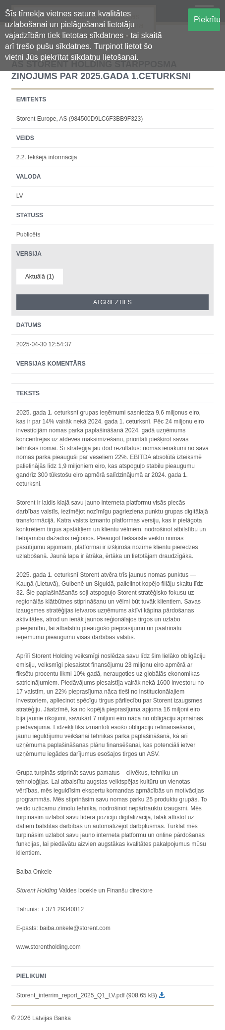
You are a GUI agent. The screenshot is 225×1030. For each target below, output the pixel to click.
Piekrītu (207, 19)
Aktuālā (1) (39, 276)
